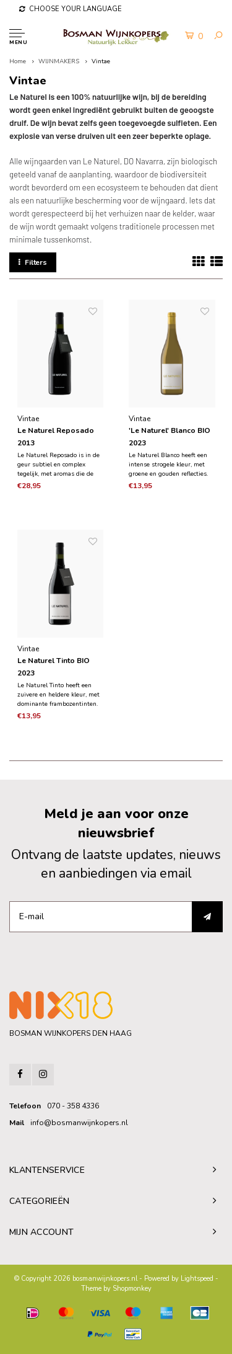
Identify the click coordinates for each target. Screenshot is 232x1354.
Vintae (101, 61)
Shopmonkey (132, 1288)
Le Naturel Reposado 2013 (55, 436)
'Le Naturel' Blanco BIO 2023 (169, 436)
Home (17, 61)
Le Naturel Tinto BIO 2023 (53, 667)
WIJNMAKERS (58, 61)
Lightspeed (197, 1278)
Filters (33, 262)
